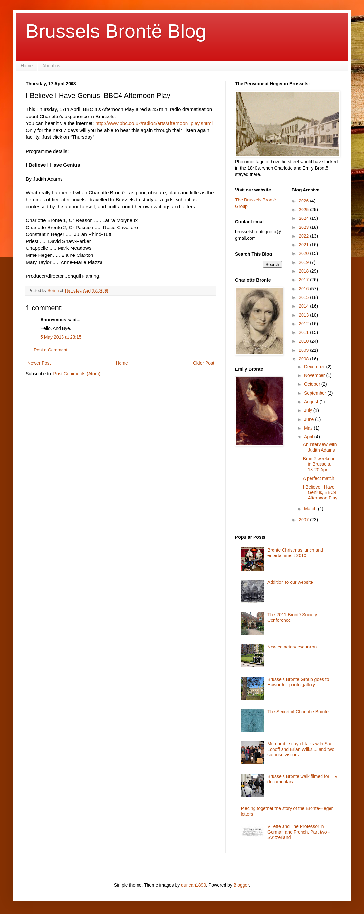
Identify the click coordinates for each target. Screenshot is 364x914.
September (315, 393)
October (312, 384)
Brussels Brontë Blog (116, 31)
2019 (304, 262)
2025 (304, 209)
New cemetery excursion (292, 646)
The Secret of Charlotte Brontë (298, 711)
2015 (304, 297)
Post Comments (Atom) (76, 373)
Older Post (203, 363)
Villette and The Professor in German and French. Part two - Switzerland (298, 832)
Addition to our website (290, 582)
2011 (304, 332)
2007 (304, 519)
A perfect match (318, 478)
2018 (304, 271)
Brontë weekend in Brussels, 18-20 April (319, 464)
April (309, 436)
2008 (304, 358)
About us (51, 65)
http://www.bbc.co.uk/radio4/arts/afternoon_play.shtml (154, 123)
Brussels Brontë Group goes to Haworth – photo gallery (298, 682)
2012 (304, 323)
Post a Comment (50, 349)
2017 (304, 279)
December (315, 366)
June (309, 419)
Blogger (241, 885)
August (311, 401)
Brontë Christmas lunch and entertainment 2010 (295, 552)
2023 (304, 227)
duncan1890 (193, 885)
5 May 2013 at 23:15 (60, 337)
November (315, 375)
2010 (304, 341)
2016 (304, 288)
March (311, 508)
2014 (304, 306)
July (308, 410)
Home (27, 65)
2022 (304, 235)
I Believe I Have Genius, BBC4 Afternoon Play (320, 492)
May (309, 428)
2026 (304, 200)
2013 (304, 315)
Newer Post (39, 363)
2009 (304, 350)
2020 (304, 253)
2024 (304, 218)
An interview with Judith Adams (320, 447)
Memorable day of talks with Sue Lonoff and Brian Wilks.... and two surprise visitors (300, 749)
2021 (304, 244)
